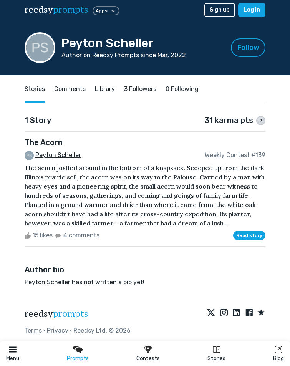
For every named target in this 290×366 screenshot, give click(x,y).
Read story (249, 235)
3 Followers (140, 89)
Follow (248, 47)
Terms (33, 330)
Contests (148, 358)
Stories (216, 358)
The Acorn (44, 142)
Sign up (220, 10)
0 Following (182, 89)
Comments (70, 89)
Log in (252, 10)
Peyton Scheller (58, 155)
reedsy (56, 314)
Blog (278, 358)
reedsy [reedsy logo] (56, 9)
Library (105, 89)
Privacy (57, 330)
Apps (106, 10)
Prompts (78, 358)
